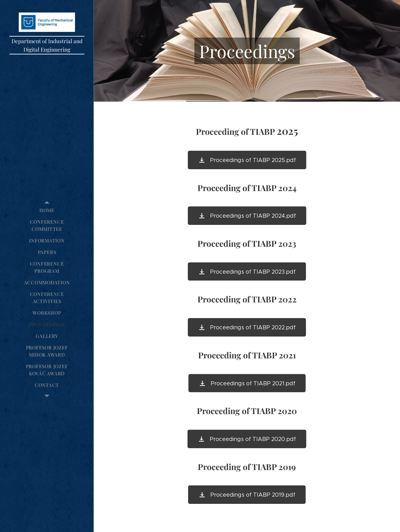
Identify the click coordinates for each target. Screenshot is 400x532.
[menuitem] (47, 210)
